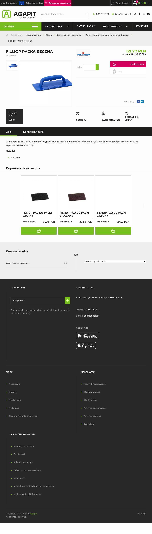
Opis (8, 131)
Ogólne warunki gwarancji (23, 416)
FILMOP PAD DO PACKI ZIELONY (111, 214)
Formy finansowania (95, 384)
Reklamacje (15, 400)
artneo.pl (141, 513)
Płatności (14, 408)
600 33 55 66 (101, 14)
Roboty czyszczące (23, 462)
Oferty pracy (90, 400)
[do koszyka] (39, 231)
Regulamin (15, 384)
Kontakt (142, 26)
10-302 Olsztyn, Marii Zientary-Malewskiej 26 (99, 297)
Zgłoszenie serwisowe (58, 3)
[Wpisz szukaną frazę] (36, 263)
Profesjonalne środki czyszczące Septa (34, 486)
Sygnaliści (89, 424)
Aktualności (86, 26)
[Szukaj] (86, 14)
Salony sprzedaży (34, 3)
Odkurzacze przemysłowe (27, 470)
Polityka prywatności (95, 408)
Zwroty (12, 392)
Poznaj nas (57, 26)
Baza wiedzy (115, 26)
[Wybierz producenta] (115, 261)
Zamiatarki (19, 454)
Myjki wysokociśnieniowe (27, 494)
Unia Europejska (12, 3)
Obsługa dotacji (92, 392)
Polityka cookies (92, 416)
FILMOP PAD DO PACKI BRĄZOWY (74, 214)
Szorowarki (19, 478)
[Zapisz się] (67, 300)
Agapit (33, 513)
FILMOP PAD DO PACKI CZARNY (37, 214)
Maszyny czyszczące (24, 446)
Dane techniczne (33, 131)
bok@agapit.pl (121, 14)
